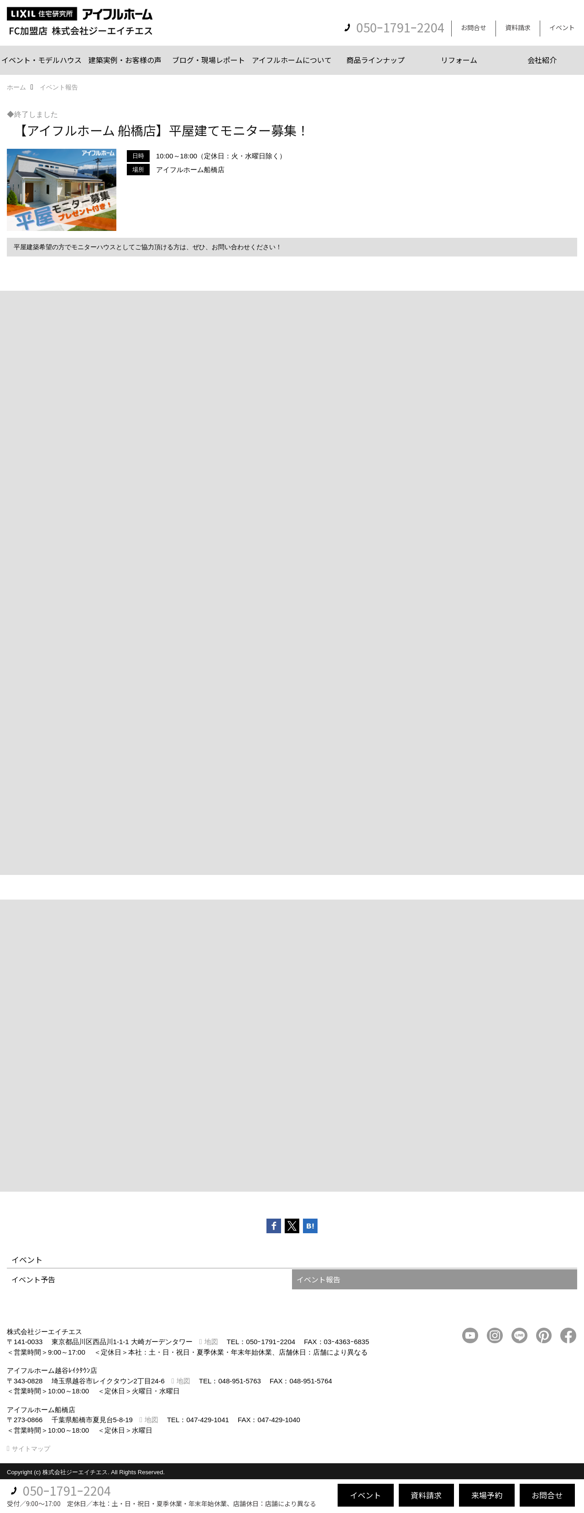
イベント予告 (33, 1279)
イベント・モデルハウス (41, 59)
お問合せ (473, 27)
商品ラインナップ (375, 59)
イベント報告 (318, 1279)
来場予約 (486, 1495)
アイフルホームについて (292, 59)
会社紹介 (542, 59)
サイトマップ (31, 1448)
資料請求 (518, 27)
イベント (562, 27)
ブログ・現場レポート (208, 59)
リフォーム (459, 59)
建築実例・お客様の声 (125, 59)
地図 (211, 1341)
